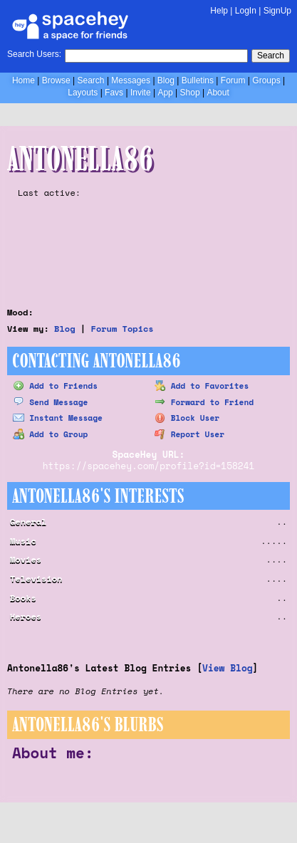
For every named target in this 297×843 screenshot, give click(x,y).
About (218, 93)
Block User (187, 418)
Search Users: (34, 54)
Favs (114, 93)
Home (23, 80)
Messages (130, 80)
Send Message (50, 402)
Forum (233, 80)
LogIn (245, 11)
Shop (190, 93)
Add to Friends (55, 385)
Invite (140, 93)
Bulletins (198, 80)
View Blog (227, 668)
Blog (165, 80)
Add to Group (50, 434)
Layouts (83, 93)
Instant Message (58, 418)
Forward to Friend (204, 402)
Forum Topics (122, 329)
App (164, 93)
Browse (56, 80)
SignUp (277, 11)
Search (270, 56)
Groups (266, 80)
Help (219, 11)
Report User (189, 434)
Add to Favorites (202, 385)
